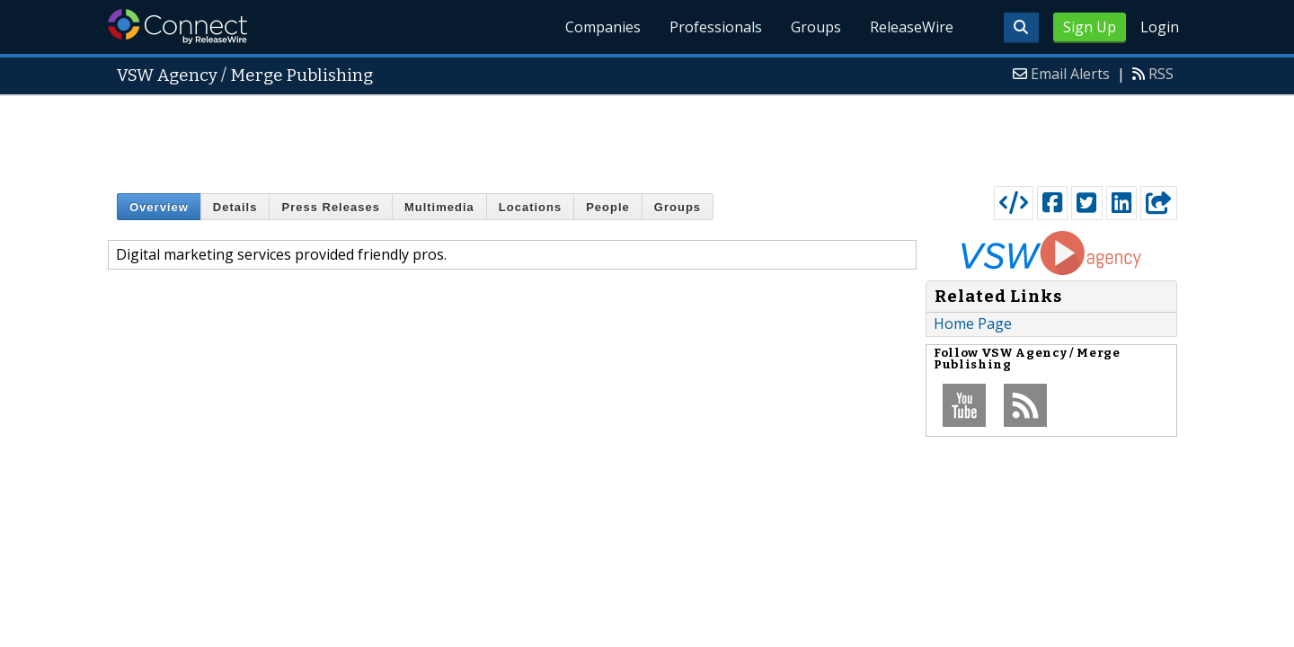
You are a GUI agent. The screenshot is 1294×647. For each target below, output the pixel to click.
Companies (603, 27)
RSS (1161, 74)
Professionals (715, 27)
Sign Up (1089, 27)
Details (235, 207)
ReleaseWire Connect (177, 26)
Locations (530, 207)
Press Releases (330, 207)
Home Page (973, 323)
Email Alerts (1070, 74)
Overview (159, 207)
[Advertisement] (647, 136)
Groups (816, 27)
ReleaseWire (911, 27)
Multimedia (439, 207)
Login (1159, 27)
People (608, 207)
